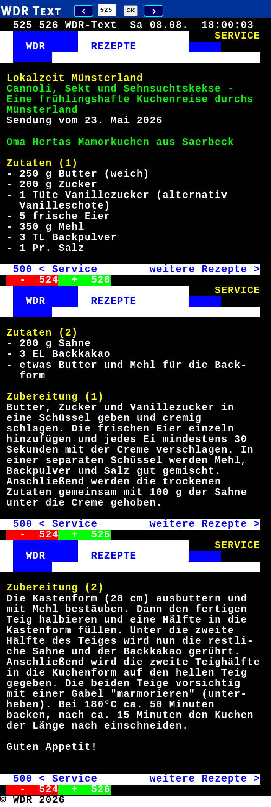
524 (48, 280)
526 (101, 280)
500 (23, 269)
